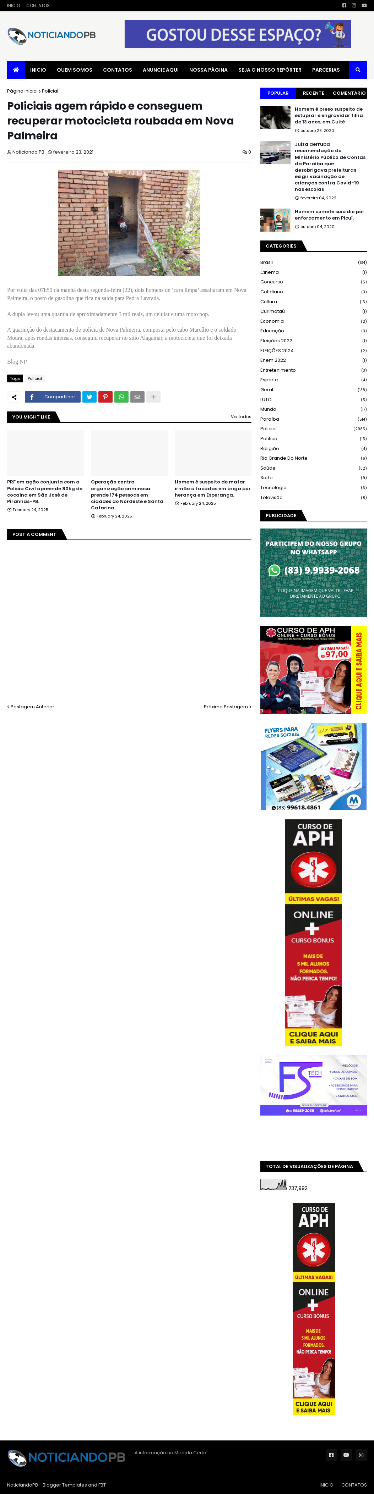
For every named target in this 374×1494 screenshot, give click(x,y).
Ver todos (241, 417)
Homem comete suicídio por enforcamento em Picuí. (329, 215)
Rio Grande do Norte (313, 458)
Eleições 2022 (313, 341)
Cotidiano (313, 292)
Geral (313, 390)
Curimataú (313, 311)
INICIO (13, 5)
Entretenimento (313, 370)
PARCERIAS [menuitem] (326, 69)
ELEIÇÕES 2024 (313, 351)
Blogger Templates (65, 1485)
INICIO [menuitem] (38, 69)
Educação (313, 331)
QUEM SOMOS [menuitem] (74, 69)
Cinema (313, 272)
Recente (313, 93)
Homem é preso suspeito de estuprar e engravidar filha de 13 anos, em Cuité (329, 115)
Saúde (313, 468)
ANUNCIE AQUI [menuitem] (161, 69)
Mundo (313, 409)
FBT (102, 1485)
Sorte (313, 478)
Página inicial (22, 91)
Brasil (313, 262)
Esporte (313, 380)
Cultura (313, 302)
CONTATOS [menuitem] (117, 69)
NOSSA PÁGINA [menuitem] (208, 69)
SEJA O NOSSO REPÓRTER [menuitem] (270, 69)
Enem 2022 (313, 360)
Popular (278, 93)
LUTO (313, 400)
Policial (50, 91)
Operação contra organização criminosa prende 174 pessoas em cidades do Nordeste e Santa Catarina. (127, 495)
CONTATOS (38, 5)
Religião (313, 449)
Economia (313, 321)
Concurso (313, 282)
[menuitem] (16, 70)
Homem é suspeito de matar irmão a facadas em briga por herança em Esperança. (213, 488)
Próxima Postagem (226, 706)
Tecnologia (313, 488)
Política (313, 439)
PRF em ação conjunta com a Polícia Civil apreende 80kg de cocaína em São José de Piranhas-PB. (44, 492)
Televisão (313, 497)
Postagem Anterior (32, 706)
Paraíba (313, 419)
